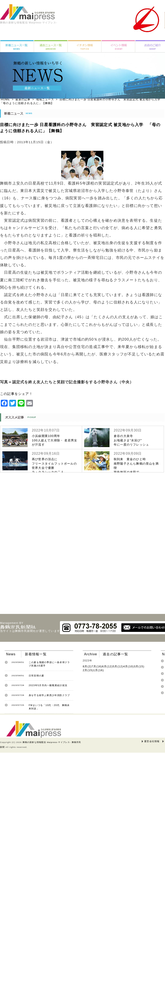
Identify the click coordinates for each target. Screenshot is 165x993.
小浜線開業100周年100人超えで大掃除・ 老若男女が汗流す (54, 440)
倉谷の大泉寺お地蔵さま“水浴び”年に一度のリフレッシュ (131, 440)
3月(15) (139, 666)
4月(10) (128, 666)
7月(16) (97, 666)
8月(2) (87, 666)
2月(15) (88, 670)
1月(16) (98, 670)
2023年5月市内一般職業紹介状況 (48, 685)
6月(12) (107, 666)
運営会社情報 (152, 741)
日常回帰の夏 (36, 675)
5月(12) (118, 666)
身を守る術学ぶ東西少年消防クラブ (49, 695)
